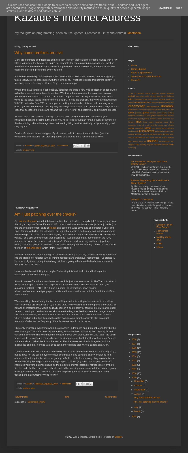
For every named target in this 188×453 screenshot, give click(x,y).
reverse (131, 134)
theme (135, 142)
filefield (159, 110)
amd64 (162, 93)
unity (137, 144)
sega (160, 134)
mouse (160, 125)
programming (28, 150)
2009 (134, 377)
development (140, 102)
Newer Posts (21, 397)
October (138, 385)
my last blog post (28, 221)
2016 (134, 348)
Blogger (118, 437)
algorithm (155, 93)
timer (141, 142)
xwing (133, 148)
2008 (134, 416)
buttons (170, 96)
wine (33, 388)
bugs (159, 96)
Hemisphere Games (162, 232)
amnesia (170, 93)
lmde (145, 122)
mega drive (169, 122)
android (131, 96)
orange (158, 128)
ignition (153, 116)
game (131, 112)
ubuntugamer (164, 142)
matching (158, 122)
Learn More (165, 8)
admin (148, 93)
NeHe (159, 243)
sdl (156, 134)
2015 (134, 352)
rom (142, 134)
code (150, 99)
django (161, 102)
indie (165, 116)
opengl (147, 128)
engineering (150, 110)
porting (131, 131)
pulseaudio (159, 131)
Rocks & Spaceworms (141, 72)
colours (155, 99)
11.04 (130, 93)
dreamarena (169, 102)
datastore (170, 99)
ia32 (144, 116)
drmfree (135, 110)
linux (139, 121)
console (162, 99)
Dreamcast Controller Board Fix (146, 76)
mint (139, 125)
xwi (129, 148)
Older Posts (111, 397)
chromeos (138, 99)
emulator (142, 110)
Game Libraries (138, 69)
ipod (130, 119)
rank (172, 131)
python (167, 131)
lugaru (151, 122)
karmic (159, 119)
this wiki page (34, 247)
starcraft (158, 137)
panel (164, 128)
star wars (150, 137)
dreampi (167, 106)
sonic (172, 134)
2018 (134, 339)
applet (146, 96)
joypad (140, 119)
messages (132, 125)
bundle (163, 96)
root (145, 134)
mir (143, 125)
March (137, 411)
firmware (165, 110)
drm (130, 110)
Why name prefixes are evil (38, 52)
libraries (131, 122)
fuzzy (172, 110)
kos (172, 119)
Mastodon (134, 33)
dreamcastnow (153, 106)
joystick (146, 119)
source (131, 137)
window (157, 144)
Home (66, 397)
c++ (130, 99)
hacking (171, 113)
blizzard (153, 96)
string (164, 137)
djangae (155, 102)
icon (148, 116)
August (138, 394)
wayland (150, 145)
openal (131, 128)
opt (153, 128)
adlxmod (141, 93)
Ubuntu (160, 247)
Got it (179, 8)
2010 (134, 373)
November (139, 381)
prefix (136, 131)
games (146, 112)
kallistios (153, 119)
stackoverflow (140, 137)
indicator (160, 116)
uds (172, 142)
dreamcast (136, 106)
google (164, 113)
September (140, 389)
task (130, 142)
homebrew (132, 116)
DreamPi (135, 80)
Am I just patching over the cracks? (45, 214)
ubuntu (152, 141)
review (137, 134)
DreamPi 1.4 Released (142, 199)
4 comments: (63, 145)
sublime (171, 137)
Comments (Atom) (36, 402)
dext (149, 102)
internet (171, 116)
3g (135, 93)
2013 (134, 360)
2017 (134, 344)
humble (140, 116)
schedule (151, 134)
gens (159, 113)
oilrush (171, 125)
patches (26, 388)
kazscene (166, 119)
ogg (165, 125)
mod (147, 125)
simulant (166, 134)
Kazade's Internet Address (77, 17)
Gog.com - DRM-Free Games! (165, 226)
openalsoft (139, 128)
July (136, 407)
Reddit (53, 227)
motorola (153, 125)
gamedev (138, 113)
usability (143, 145)
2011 (134, 369)
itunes (134, 119)
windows (165, 145)
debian (131, 102)
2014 (134, 356)
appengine (140, 96)
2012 (134, 365)
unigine (131, 145)
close (145, 99)
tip (145, 142)
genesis (153, 113)
